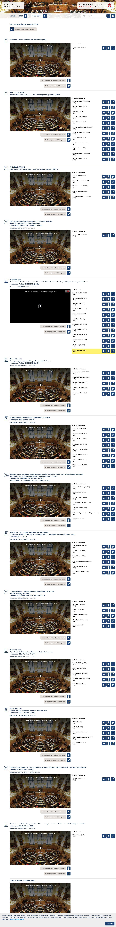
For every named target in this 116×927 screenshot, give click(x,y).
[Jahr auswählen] (23, 16)
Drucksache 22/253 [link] (23, 228)
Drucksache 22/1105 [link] (23, 657)
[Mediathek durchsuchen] (93, 16)
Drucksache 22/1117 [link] (23, 287)
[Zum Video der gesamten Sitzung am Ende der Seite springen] (23, 29)
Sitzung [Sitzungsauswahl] (12, 16)
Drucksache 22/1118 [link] (23, 365)
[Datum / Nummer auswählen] (39, 16)
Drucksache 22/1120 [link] (23, 598)
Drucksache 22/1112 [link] (23, 539)
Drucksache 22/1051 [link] (23, 828)
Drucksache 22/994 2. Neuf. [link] (25, 772)
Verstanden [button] (109, 923)
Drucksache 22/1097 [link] (23, 422)
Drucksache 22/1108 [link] (23, 715)
